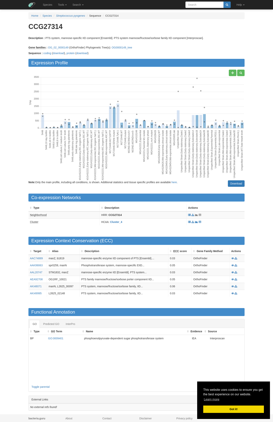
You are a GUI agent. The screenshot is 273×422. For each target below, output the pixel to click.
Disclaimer (145, 418)
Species (47, 4)
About (68, 418)
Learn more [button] (211, 399)
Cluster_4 (116, 221)
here (174, 182)
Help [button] (240, 4)
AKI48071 (36, 286)
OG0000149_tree (122, 47)
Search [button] (77, 4)
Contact (106, 418)
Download (236, 183)
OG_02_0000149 (58, 47)
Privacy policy (184, 418)
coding (47, 53)
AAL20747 (36, 272)
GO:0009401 (55, 338)
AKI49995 (36, 293)
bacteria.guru (36, 418)
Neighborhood (38, 214)
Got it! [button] (234, 409)
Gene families (37, 47)
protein (71, 53)
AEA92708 (36, 279)
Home (34, 15)
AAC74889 (36, 258)
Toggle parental (40, 386)
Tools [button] (62, 4)
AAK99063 (36, 265)
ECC (106, 240)
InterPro (70, 323)
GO (35, 323)
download (58, 53)
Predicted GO (51, 323)
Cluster (34, 221)
